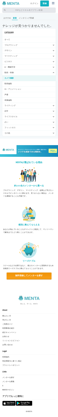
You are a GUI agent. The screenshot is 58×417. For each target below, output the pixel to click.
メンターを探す (8, 377)
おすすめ (7, 18)
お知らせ (5, 336)
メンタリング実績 (26, 18)
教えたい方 (6, 316)
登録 (45, 3)
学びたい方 (6, 320)
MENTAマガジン (8, 390)
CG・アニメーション (12, 89)
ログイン (34, 3)
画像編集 (8, 100)
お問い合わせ (7, 345)
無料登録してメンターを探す (29, 275)
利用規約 (5, 357)
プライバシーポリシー (11, 365)
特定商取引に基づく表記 (12, 361)
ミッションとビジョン (11, 340)
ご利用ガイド (7, 324)
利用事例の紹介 (8, 328)
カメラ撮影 (9, 78)
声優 (6, 95)
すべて (7, 40)
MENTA (29, 411)
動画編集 (8, 84)
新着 (15, 18)
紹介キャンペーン (9, 332)
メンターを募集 (8, 381)
